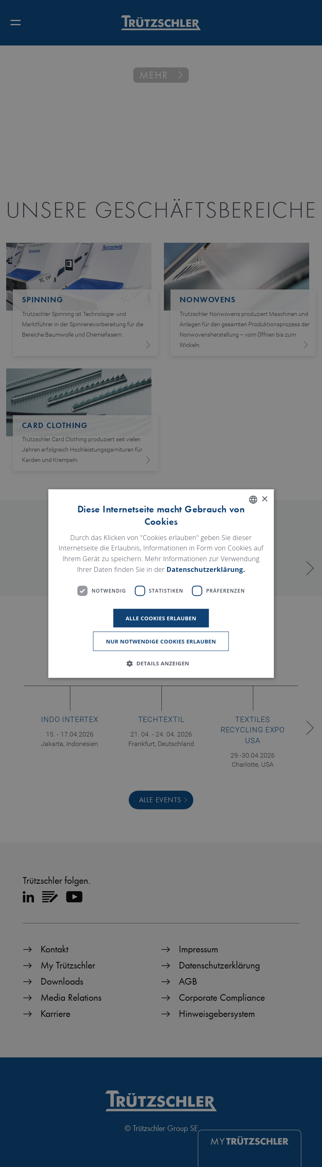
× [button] (264, 499)
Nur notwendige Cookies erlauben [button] (161, 641)
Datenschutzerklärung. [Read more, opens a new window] (205, 569)
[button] (161, 663)
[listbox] (253, 499)
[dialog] (161, 583)
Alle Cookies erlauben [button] (160, 618)
